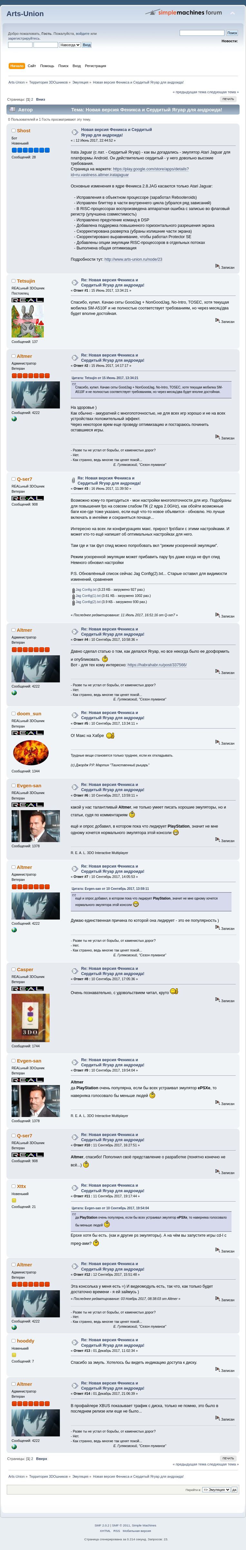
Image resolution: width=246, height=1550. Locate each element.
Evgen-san (29, 785)
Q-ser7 (24, 479)
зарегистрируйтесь (24, 38)
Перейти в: (193, 1490)
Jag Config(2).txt (86, 602)
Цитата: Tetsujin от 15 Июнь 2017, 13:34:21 (105, 378)
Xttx (21, 1186)
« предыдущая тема (189, 92)
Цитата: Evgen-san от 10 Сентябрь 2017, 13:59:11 (110, 889)
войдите (83, 33)
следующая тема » (223, 92)
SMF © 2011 (121, 1525)
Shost (24, 130)
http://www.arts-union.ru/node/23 (134, 259)
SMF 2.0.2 (102, 1525)
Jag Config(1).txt (86, 596)
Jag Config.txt (84, 589)
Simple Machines (144, 1525)
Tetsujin (26, 281)
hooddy (25, 1341)
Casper (25, 969)
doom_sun (29, 713)
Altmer (24, 356)
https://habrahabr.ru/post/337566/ (157, 665)
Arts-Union (25, 14)
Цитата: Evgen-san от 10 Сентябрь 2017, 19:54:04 (110, 1208)
